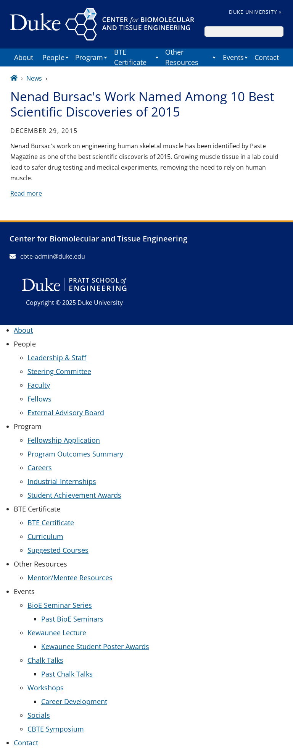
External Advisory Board (65, 412)
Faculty (38, 385)
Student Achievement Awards (74, 495)
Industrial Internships (61, 481)
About (23, 57)
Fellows (39, 398)
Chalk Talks (45, 660)
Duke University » (255, 11)
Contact (266, 57)
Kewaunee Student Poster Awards (95, 646)
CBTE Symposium (55, 728)
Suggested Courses (58, 550)
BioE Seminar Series (59, 605)
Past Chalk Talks (67, 673)
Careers (39, 467)
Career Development (74, 701)
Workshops (45, 687)
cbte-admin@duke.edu (47, 256)
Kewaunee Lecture (56, 632)
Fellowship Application (63, 440)
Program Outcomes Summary (75, 453)
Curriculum (45, 536)
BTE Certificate (50, 522)
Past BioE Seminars (72, 618)
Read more (26, 193)
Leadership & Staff (56, 357)
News (34, 78)
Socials (38, 715)
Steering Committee (59, 371)
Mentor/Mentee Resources (70, 577)
